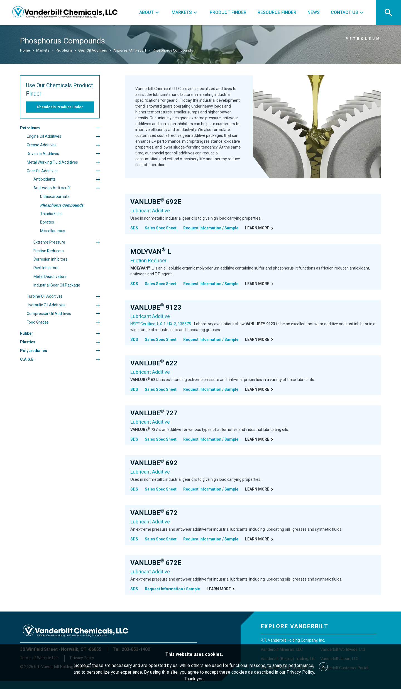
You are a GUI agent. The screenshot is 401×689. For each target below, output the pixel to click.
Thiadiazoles (51, 214)
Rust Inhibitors (45, 268)
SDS (134, 228)
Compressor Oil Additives (49, 313)
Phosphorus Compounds (173, 50)
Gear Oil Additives (92, 50)
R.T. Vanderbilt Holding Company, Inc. (293, 640)
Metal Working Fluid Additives (52, 162)
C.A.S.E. (27, 359)
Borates (47, 222)
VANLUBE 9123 (155, 307)
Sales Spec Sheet (161, 228)
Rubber (26, 333)
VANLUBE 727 (153, 413)
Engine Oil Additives (44, 136)
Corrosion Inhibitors (50, 259)
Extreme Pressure (49, 242)
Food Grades (38, 322)
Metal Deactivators (50, 276)
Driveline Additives (43, 153)
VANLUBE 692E (155, 202)
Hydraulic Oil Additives (46, 305)
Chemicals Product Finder (60, 107)
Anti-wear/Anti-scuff (129, 50)
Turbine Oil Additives (45, 296)
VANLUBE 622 (153, 363)
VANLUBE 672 (153, 513)
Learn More (260, 228)
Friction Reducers (48, 251)
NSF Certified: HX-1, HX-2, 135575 (160, 324)
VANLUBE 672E (155, 563)
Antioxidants (44, 179)
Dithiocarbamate (55, 196)
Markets (42, 50)
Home (25, 50)
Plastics (27, 342)
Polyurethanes (33, 350)
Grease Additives (42, 145)
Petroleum (64, 50)
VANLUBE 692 (153, 463)
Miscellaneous (52, 231)
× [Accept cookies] (323, 666)
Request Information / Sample (210, 228)
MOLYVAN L (150, 252)
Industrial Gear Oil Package (56, 285)
